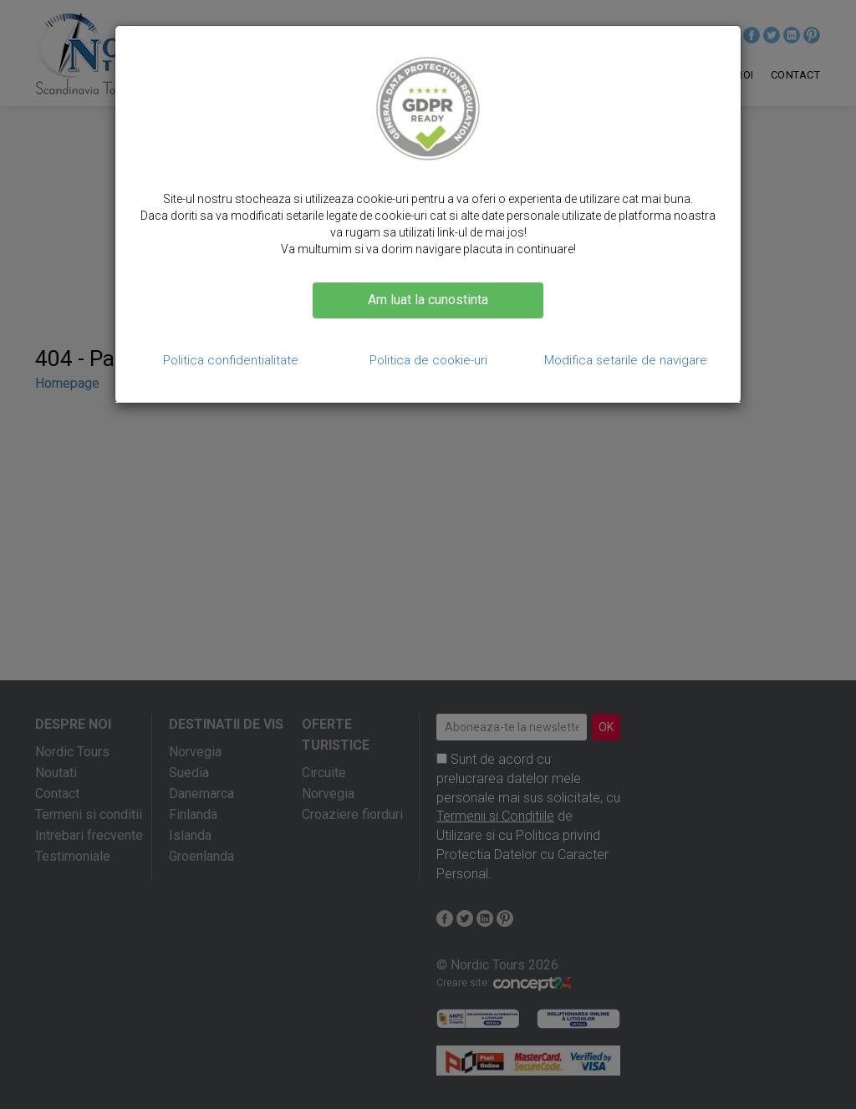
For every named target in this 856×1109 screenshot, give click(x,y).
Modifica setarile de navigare (625, 360)
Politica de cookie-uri (428, 360)
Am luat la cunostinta (428, 300)
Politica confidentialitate (230, 360)
